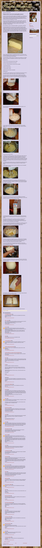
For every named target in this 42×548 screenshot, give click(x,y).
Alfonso (6, 398)
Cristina (6, 445)
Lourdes (6, 414)
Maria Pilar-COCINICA (8, 495)
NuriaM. (6, 471)
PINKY (6, 489)
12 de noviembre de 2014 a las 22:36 (9, 338)
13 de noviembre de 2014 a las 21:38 (9, 405)
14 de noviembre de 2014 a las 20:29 (9, 462)
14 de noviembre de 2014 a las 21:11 (9, 469)
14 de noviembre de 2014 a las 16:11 (9, 454)
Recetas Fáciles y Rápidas (8, 484)
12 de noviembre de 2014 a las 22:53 (9, 344)
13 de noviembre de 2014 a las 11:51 (9, 362)
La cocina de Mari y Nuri (8, 340)
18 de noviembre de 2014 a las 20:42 (9, 528)
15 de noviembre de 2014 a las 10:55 (9, 487)
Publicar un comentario (7, 541)
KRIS (5, 364)
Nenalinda (6, 389)
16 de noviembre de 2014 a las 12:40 (9, 507)
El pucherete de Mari (7, 407)
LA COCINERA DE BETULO (8, 314)
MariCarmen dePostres (8, 523)
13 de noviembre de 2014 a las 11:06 (9, 355)
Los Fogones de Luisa (8, 450)
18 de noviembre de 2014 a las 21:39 (9, 534)
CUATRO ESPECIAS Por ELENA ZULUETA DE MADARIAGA (12, 352)
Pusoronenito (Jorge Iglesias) (9, 502)
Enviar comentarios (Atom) (10, 544)
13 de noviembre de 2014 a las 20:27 (9, 396)
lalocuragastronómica (8, 428)
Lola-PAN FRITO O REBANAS (9, 384)
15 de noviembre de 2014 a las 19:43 (9, 493)
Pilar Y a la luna (7, 320)
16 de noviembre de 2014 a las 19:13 (9, 514)
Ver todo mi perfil (31, 26)
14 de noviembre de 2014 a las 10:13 (9, 432)
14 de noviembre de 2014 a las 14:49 (9, 448)
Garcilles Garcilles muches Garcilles (9, 346)
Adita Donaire (6, 478)
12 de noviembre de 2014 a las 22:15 (9, 333)
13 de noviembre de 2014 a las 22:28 (9, 419)
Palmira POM (6, 434)
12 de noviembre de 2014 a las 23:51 (9, 350)
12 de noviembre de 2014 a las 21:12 (9, 324)
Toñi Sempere (7, 456)
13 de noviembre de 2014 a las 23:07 (9, 426)
